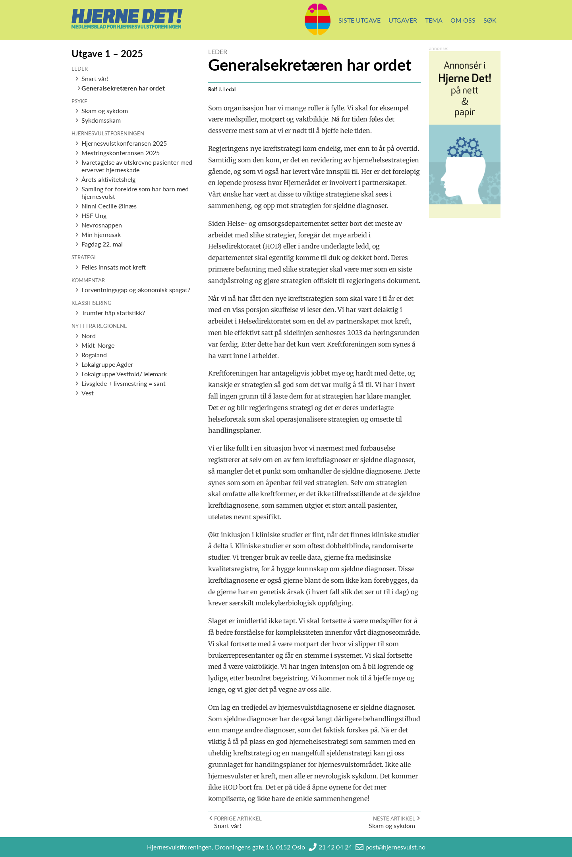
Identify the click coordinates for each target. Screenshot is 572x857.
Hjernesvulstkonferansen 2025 (124, 143)
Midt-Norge (97, 345)
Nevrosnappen (101, 225)
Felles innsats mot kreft (113, 267)
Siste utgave (359, 20)
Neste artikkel (394, 818)
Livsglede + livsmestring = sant (123, 383)
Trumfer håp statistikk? (113, 312)
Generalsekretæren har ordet (123, 88)
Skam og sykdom (104, 110)
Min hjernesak (101, 234)
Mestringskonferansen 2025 (120, 152)
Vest (87, 393)
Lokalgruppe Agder (107, 364)
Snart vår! (94, 78)
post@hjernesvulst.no (395, 847)
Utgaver (402, 20)
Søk (490, 20)
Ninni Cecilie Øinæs (109, 206)
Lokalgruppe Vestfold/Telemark (124, 373)
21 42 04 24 (335, 847)
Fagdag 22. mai (102, 244)
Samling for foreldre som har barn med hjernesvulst (135, 192)
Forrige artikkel (238, 818)
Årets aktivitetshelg (108, 179)
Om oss (462, 20)
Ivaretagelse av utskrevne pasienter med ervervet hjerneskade (136, 165)
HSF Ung (93, 215)
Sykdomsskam (101, 120)
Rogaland (94, 354)
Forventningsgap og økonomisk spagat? (135, 289)
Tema (434, 20)
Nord (88, 335)
